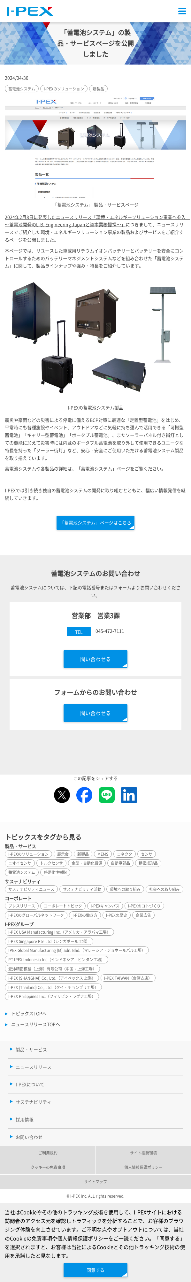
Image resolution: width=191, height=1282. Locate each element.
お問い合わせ (29, 1137)
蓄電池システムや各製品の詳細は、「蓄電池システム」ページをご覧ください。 (85, 468)
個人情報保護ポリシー (82, 1238)
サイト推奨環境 (143, 1152)
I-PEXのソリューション (64, 88)
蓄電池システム (21, 88)
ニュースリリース (33, 1067)
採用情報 (25, 1119)
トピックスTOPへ (29, 1013)
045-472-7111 (110, 631)
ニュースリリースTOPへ (35, 1024)
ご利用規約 (47, 1152)
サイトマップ (95, 1181)
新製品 (98, 88)
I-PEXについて (30, 1084)
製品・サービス (31, 1049)
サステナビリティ (33, 1102)
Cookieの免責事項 (31, 1238)
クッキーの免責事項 (48, 1167)
